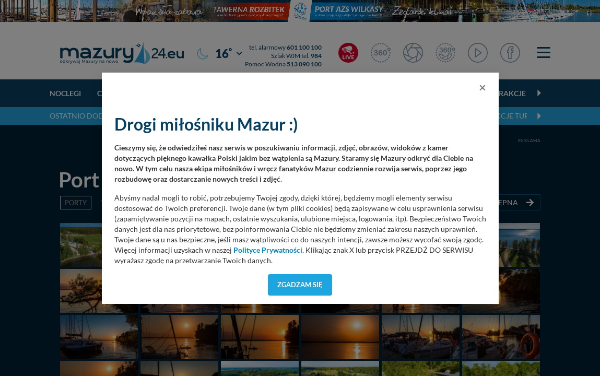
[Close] (482, 87)
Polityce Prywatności (267, 250)
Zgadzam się (300, 284)
